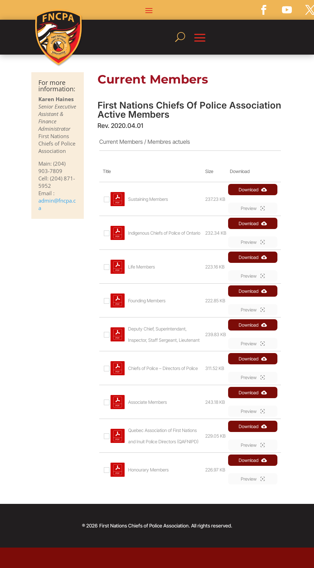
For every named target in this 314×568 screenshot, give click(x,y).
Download (253, 189)
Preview (253, 208)
